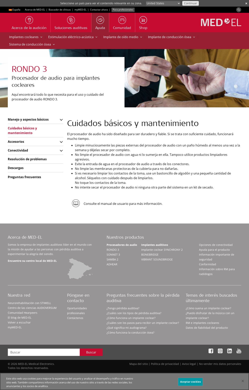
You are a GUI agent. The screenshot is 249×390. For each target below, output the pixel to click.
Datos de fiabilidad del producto (207, 328)
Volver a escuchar (19, 322)
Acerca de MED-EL (35, 9)
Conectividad (18, 150)
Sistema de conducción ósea (32, 44)
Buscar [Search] (91, 352)
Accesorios (16, 141)
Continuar (190, 3)
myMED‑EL (80, 9)
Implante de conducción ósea (171, 37)
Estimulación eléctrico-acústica (72, 37)
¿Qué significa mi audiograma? (126, 328)
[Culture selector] (163, 3)
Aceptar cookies (190, 383)
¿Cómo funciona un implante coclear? (131, 318)
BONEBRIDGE (150, 254)
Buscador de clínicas (60, 9)
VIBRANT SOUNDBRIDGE (157, 259)
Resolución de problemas (27, 159)
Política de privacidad (165, 364)
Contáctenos (75, 318)
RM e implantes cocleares (202, 323)
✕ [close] (246, 3)
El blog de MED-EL (19, 317)
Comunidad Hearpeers (22, 313)
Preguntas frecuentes (24, 177)
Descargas (16, 168)
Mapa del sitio (138, 364)
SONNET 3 (113, 254)
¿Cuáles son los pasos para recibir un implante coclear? (143, 323)
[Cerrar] (242, 382)
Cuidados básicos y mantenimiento (22, 130)
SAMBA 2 (112, 259)
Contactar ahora (99, 9)
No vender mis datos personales (220, 364)
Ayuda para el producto (214, 250)
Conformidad (207, 264)
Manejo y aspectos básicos (28, 119)
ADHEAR (112, 264)
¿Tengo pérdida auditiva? (123, 308)
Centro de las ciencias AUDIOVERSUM (32, 308)
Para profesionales (123, 9)
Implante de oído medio (122, 37)
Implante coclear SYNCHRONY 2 (162, 250)
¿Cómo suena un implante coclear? (208, 308)
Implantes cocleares (25, 37)
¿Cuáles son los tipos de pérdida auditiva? (134, 313)
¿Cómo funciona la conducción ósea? (130, 332)
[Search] (238, 9)
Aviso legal (189, 364)
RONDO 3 (113, 250)
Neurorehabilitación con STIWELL (29, 303)
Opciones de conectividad (216, 245)
